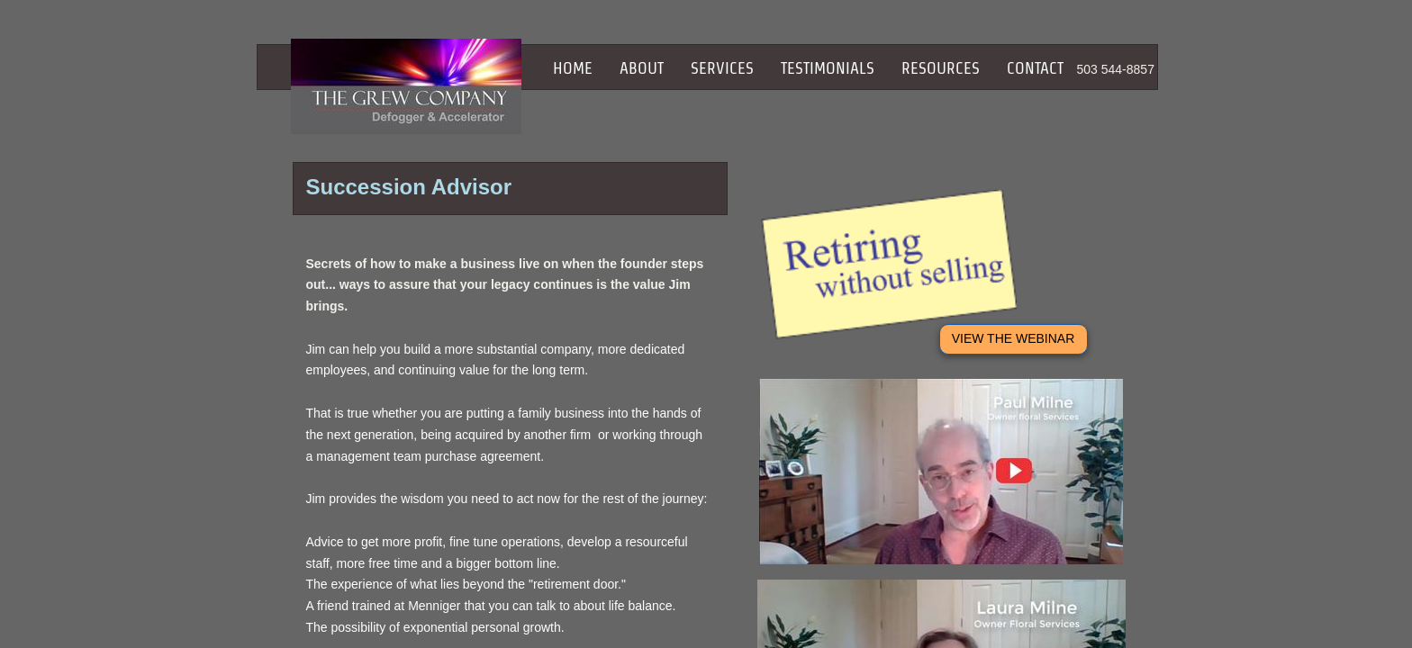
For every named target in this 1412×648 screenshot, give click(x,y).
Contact (1035, 67)
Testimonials (827, 67)
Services (722, 67)
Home (573, 67)
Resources (940, 67)
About (642, 67)
